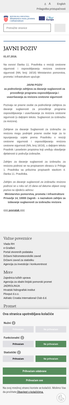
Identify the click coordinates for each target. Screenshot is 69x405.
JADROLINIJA (11, 285)
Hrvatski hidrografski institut (19, 289)
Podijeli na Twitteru (21, 226)
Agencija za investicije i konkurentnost (25, 264)
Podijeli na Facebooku (13, 226)
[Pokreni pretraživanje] (47, 28)
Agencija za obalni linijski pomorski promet (27, 281)
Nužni (7, 323)
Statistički (10, 352)
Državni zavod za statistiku (18, 260)
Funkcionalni (12, 337)
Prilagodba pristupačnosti (51, 8)
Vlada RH (9, 243)
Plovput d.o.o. (11, 293)
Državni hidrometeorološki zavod (22, 256)
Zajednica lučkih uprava (17, 277)
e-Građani (9, 247)
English (61, 3)
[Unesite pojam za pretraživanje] (20, 28)
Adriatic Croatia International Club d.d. (25, 297)
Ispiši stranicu (5, 226)
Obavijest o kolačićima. (29, 391)
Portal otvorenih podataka (18, 252)
